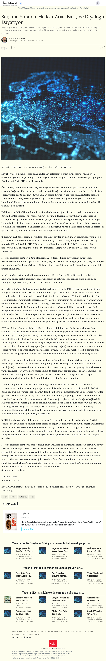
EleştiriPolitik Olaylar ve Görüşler (24, 555)
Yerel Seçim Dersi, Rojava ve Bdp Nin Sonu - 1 (59, 576)
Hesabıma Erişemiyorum (53, 632)
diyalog (13, 497)
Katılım (33, 632)
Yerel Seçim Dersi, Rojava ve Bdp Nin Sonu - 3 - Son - (94, 551)
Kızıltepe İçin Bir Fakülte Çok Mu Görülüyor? (93, 601)
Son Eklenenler (17, 632)
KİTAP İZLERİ (10, 504)
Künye (37, 634)
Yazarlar (27, 632)
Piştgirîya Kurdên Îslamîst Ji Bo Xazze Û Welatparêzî (24, 551)
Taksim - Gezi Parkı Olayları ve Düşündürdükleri (59, 614)
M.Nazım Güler (13, 38)
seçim (5, 497)
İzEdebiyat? (16, 634)
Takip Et (22, 38)
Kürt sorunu (23, 497)
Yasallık (66, 632)
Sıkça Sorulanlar (27, 634)
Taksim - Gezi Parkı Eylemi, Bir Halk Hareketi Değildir (23, 614)
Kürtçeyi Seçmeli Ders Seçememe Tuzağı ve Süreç (60, 601)
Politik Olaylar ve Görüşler (17, 41)
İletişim (40, 632)
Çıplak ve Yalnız (27, 513)
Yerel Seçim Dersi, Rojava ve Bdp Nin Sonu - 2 (23, 576)
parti (32, 497)
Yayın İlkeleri (88, 632)
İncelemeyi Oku (28, 529)
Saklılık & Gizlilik (76, 632)
